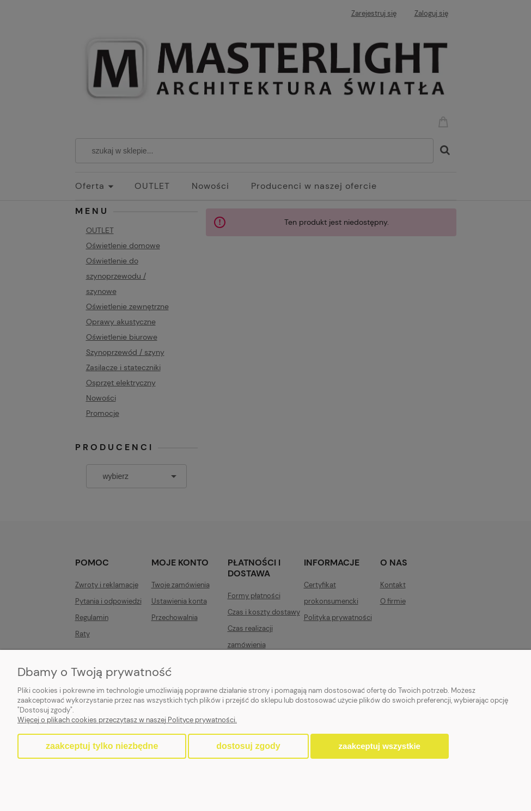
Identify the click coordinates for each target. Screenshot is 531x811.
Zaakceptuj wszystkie (379, 746)
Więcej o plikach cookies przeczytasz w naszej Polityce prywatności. (127, 719)
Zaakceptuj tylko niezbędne (102, 746)
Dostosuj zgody (248, 746)
